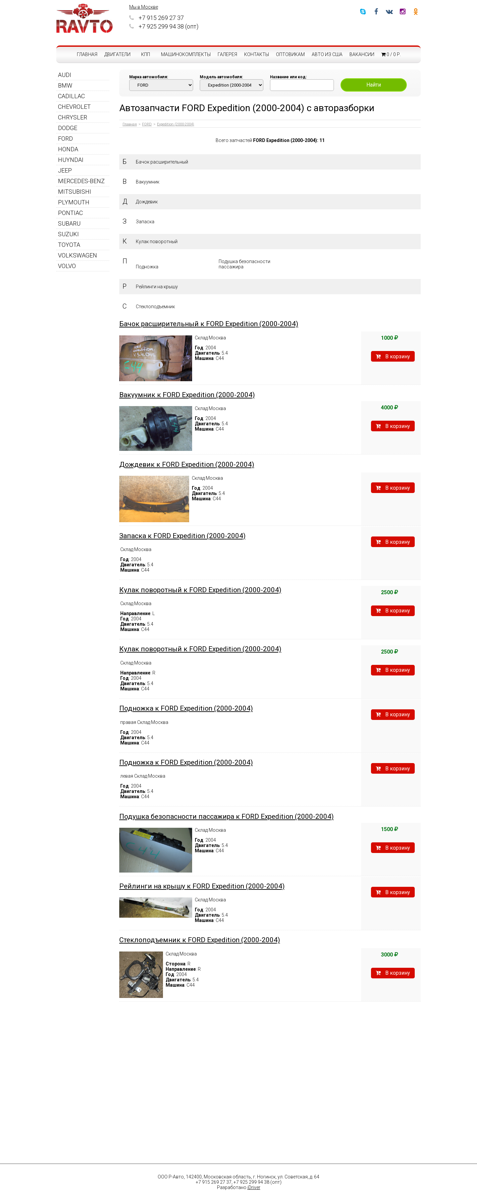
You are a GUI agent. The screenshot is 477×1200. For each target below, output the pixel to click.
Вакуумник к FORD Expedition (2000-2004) (187, 395)
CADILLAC (71, 96)
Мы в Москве (143, 7)
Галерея (227, 54)
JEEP (65, 170)
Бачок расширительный (162, 162)
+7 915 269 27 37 (156, 17)
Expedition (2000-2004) (175, 124)
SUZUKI (68, 234)
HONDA (68, 149)
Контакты (256, 54)
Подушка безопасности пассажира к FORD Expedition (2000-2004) (226, 816)
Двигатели (117, 54)
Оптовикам (290, 54)
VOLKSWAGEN (77, 255)
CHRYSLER (72, 117)
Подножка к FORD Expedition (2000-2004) (186, 708)
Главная (87, 54)
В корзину (393, 356)
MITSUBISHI (74, 191)
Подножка (147, 266)
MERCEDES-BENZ (81, 180)
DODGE (67, 127)
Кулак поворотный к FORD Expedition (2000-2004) (200, 590)
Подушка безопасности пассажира (244, 264)
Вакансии (361, 54)
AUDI (64, 74)
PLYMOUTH (73, 202)
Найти (373, 85)
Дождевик (147, 201)
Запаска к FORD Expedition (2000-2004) (182, 536)
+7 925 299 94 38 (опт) (163, 26)
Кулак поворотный (157, 241)
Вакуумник (147, 181)
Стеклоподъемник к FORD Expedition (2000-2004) (199, 940)
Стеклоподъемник (155, 306)
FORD (65, 138)
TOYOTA (69, 244)
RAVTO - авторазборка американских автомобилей (84, 18)
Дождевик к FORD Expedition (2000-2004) (186, 464)
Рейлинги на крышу (157, 286)
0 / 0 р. (391, 54)
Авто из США (327, 54)
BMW (65, 85)
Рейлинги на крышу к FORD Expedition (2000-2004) (202, 886)
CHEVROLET (74, 106)
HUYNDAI (70, 159)
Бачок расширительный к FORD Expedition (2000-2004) (208, 324)
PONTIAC (70, 212)
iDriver (253, 1187)
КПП (145, 54)
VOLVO (67, 265)
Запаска (145, 221)
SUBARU (69, 223)
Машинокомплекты (186, 54)
